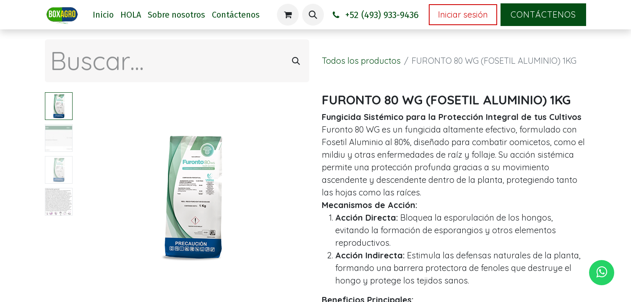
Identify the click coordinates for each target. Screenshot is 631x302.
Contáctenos (543, 14)
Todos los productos (361, 60)
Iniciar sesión (463, 14)
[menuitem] (103, 14)
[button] (313, 15)
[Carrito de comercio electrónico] (288, 15)
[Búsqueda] (296, 60)
